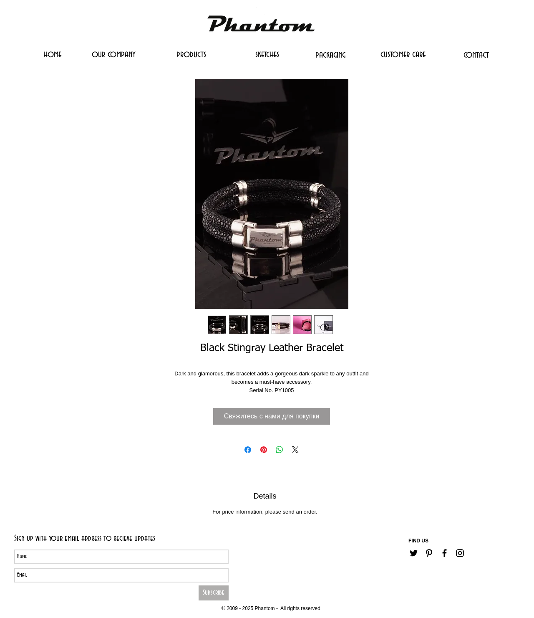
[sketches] (267, 54)
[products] (191, 54)
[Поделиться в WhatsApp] (280, 450)
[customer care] (403, 54)
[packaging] (330, 54)
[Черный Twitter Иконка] (413, 553)
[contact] (476, 54)
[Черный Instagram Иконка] (460, 553)
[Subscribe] (214, 592)
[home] (52, 54)
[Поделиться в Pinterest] (264, 450)
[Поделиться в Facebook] (248, 450)
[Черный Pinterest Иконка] (429, 553)
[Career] (244, 595)
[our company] (114, 54)
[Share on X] (295, 450)
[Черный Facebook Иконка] (444, 553)
